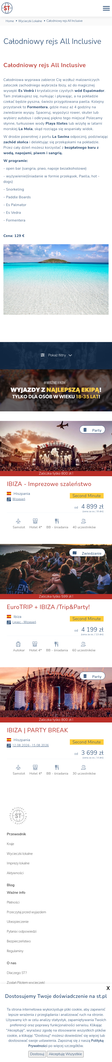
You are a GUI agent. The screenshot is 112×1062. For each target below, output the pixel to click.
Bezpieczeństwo (19, 941)
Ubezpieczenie (18, 922)
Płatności (13, 902)
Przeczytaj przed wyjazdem (26, 912)
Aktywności (15, 873)
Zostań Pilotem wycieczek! (26, 982)
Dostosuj (37, 1054)
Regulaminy (15, 951)
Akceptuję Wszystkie (65, 1054)
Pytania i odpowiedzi (22, 931)
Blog (11, 885)
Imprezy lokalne (18, 863)
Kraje (10, 844)
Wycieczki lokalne (20, 854)
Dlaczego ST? (17, 973)
